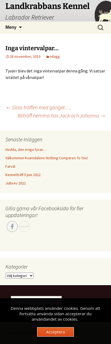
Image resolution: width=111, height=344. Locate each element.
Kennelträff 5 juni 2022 (23, 174)
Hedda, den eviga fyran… (26, 149)
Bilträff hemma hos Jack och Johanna (62, 115)
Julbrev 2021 (15, 183)
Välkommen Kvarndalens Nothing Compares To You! (46, 157)
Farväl (10, 166)
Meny (11, 27)
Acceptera (55, 332)
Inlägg (55, 56)
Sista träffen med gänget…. (38, 107)
